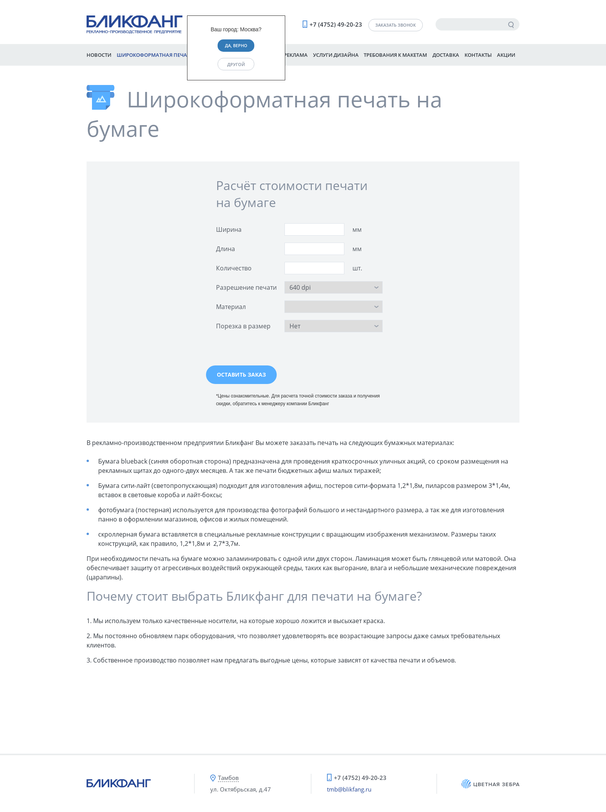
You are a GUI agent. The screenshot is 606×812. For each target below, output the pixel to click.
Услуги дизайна (336, 54)
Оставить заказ (241, 374)
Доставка (445, 54)
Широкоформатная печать (155, 54)
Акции (506, 54)
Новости (99, 54)
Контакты (478, 54)
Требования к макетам (395, 54)
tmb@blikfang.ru (349, 789)
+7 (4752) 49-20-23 (336, 24)
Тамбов (228, 777)
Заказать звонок (395, 25)
